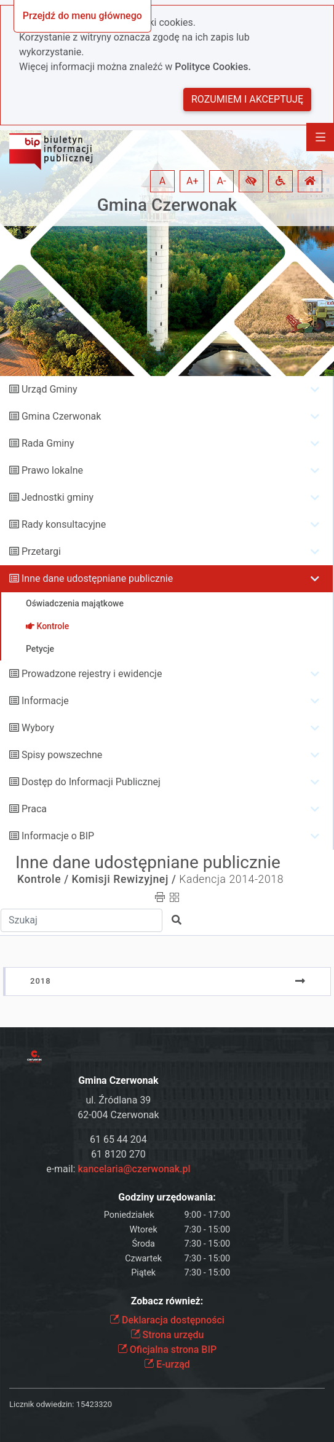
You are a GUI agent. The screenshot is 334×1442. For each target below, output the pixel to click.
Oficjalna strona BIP (167, 1349)
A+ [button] (192, 181)
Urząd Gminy (50, 389)
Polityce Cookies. (213, 66)
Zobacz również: (167, 1301)
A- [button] (221, 181)
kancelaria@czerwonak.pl (134, 1169)
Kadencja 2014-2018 (231, 879)
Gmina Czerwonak (167, 205)
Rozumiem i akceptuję (247, 99)
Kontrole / (43, 879)
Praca (34, 809)
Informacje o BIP (58, 836)
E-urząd (167, 1364)
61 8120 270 (118, 1154)
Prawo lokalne (52, 470)
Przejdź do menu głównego (82, 16)
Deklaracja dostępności (167, 1320)
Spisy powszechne (62, 755)
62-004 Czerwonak (118, 1115)
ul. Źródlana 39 (118, 1100)
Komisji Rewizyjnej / (124, 879)
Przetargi (41, 551)
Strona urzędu (167, 1335)
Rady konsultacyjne (64, 524)
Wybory (38, 728)
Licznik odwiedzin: (41, 1404)
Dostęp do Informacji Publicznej (91, 782)
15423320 (94, 1404)
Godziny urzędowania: (166, 1197)
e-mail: (118, 1169)
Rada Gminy (48, 443)
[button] (251, 181)
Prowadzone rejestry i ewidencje (92, 674)
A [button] (162, 181)
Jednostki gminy (57, 497)
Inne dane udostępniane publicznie (97, 578)
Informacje (45, 701)
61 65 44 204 (118, 1139)
